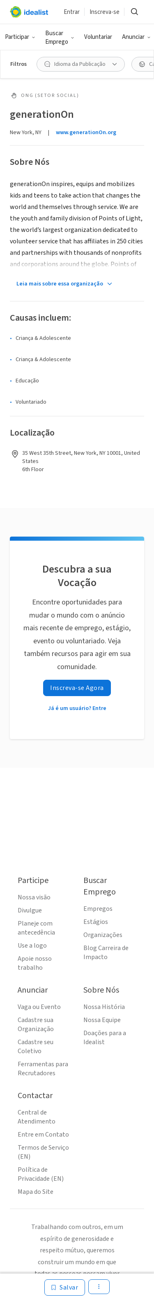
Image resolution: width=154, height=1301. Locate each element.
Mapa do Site (35, 1191)
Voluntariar (98, 37)
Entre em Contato (43, 1134)
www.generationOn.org (86, 132)
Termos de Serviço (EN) (43, 1152)
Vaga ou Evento (39, 1006)
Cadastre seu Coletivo (35, 1047)
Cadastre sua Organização (36, 1025)
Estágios (95, 921)
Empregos (98, 908)
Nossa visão (34, 897)
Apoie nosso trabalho (35, 963)
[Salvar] (64, 1287)
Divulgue (30, 910)
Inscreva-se (105, 12)
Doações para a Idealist (104, 1038)
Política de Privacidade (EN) (41, 1174)
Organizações (102, 934)
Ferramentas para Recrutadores (43, 1069)
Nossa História (104, 1006)
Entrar (72, 12)
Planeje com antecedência (36, 928)
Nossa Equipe (102, 1020)
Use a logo (32, 945)
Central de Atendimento (36, 1117)
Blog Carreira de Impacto (106, 953)
